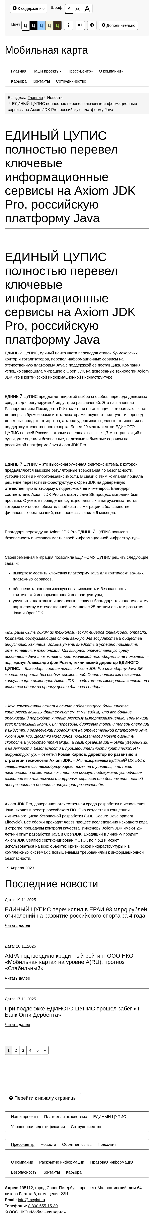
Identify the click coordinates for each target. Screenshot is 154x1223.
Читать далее (17, 925)
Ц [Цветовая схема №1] (25, 26)
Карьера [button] (19, 81)
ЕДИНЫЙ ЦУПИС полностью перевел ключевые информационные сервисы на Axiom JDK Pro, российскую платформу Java (70, 177)
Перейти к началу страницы (43, 1098)
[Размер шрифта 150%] (77, 8)
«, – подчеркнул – (77, 659)
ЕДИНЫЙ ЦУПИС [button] (109, 1116)
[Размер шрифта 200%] (87, 8)
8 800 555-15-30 (43, 1206)
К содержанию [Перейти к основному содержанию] (29, 8)
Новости (55, 97)
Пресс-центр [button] (80, 71)
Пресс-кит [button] (107, 1144)
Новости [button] (48, 1144)
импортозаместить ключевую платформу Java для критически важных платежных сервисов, (78, 576)
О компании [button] (111, 71)
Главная (35, 97)
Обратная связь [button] (76, 1144)
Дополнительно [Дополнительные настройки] (118, 25)
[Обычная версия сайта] (91, 25)
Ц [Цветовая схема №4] (49, 25)
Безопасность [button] (24, 1172)
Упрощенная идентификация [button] (38, 1126)
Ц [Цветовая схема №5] (57, 25)
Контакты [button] (41, 81)
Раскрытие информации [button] (61, 1162)
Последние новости (51, 884)
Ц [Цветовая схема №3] (41, 25)
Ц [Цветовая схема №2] (33, 25)
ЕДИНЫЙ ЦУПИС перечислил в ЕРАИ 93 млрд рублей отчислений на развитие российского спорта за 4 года (76, 912)
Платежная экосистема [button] (65, 1116)
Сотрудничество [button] (71, 81)
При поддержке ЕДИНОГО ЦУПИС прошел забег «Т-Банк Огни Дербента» (73, 1012)
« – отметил (77, 745)
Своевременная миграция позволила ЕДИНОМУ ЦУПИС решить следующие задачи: (76, 560)
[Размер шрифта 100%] (69, 8)
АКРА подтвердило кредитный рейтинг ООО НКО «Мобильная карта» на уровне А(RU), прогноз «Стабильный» (69, 962)
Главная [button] (18, 71)
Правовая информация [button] (111, 1162)
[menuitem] (18, 71)
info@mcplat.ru (31, 1200)
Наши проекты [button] (46, 71)
